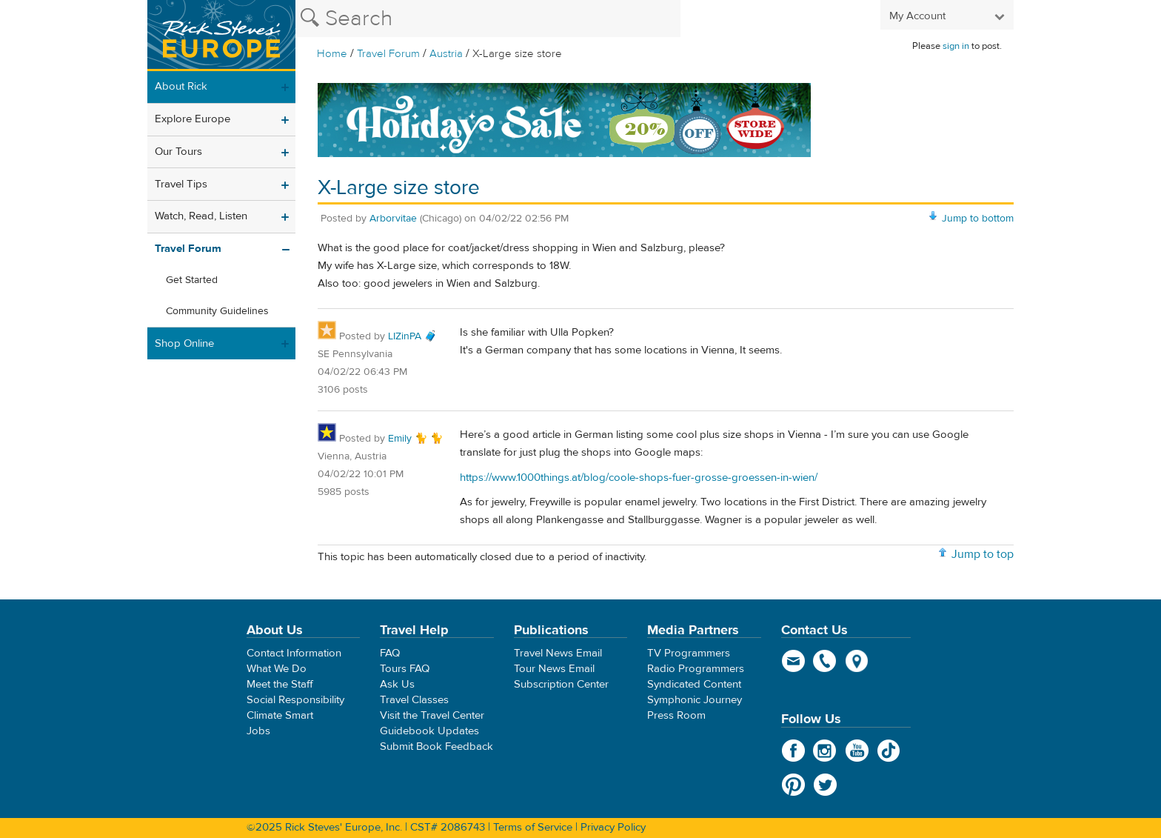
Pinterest (793, 785)
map (857, 661)
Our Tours (178, 151)
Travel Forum (388, 54)
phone (825, 661)
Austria (446, 54)
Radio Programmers (695, 669)
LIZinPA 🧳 (412, 336)
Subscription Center (561, 684)
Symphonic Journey (694, 700)
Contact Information (294, 653)
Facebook (793, 750)
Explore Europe (192, 119)
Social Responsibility (295, 700)
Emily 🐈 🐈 (415, 438)
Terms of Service (532, 827)
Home (332, 54)
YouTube (857, 750)
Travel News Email (558, 653)
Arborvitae (393, 218)
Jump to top (982, 554)
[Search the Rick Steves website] (487, 18)
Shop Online (184, 343)
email (793, 661)
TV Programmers (688, 653)
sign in (956, 46)
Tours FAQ (404, 669)
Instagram (825, 750)
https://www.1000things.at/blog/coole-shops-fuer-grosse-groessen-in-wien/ (638, 477)
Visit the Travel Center (432, 715)
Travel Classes (414, 700)
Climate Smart (280, 715)
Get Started (192, 280)
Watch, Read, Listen (201, 216)
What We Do (277, 669)
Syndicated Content (694, 684)
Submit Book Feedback (436, 746)
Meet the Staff (280, 684)
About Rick (181, 86)
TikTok (889, 750)
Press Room (676, 715)
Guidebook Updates (429, 731)
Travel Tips (181, 184)
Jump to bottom (978, 218)
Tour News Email (554, 669)
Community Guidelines (217, 311)
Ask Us (397, 684)
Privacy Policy (613, 827)
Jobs (258, 731)
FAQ (390, 653)
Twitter (825, 785)
